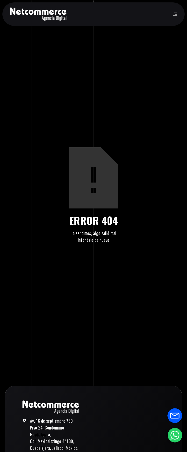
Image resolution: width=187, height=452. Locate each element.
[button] (174, 14)
